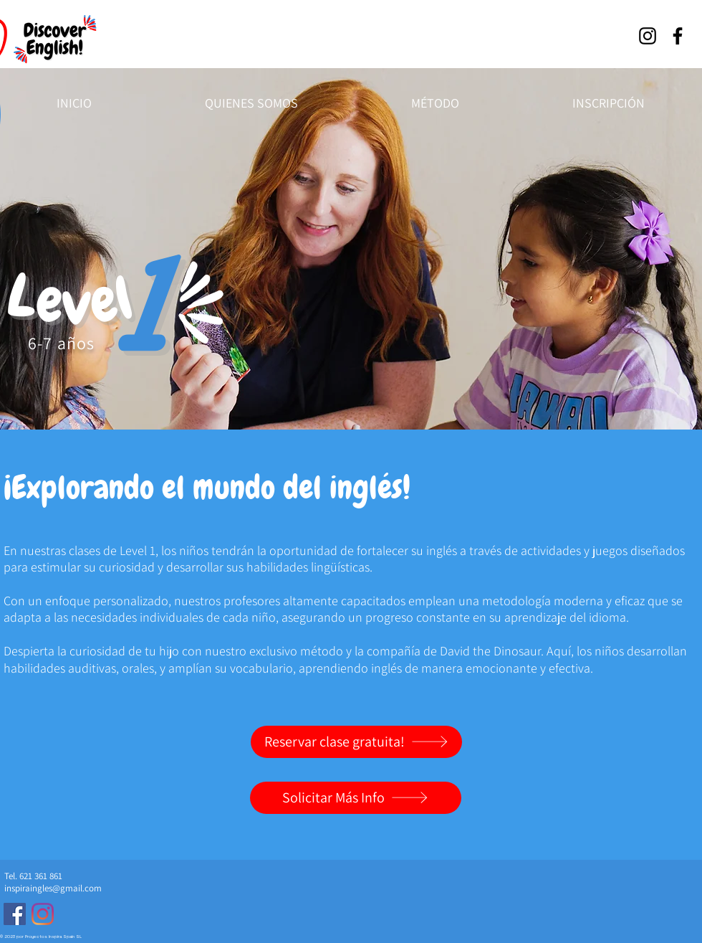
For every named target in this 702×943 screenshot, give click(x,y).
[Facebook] (677, 35)
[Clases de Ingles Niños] (15, 914)
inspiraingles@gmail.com (53, 888)
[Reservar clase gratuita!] (356, 742)
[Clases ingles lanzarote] (43, 914)
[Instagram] (647, 35)
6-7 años (61, 342)
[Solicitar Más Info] (355, 798)
